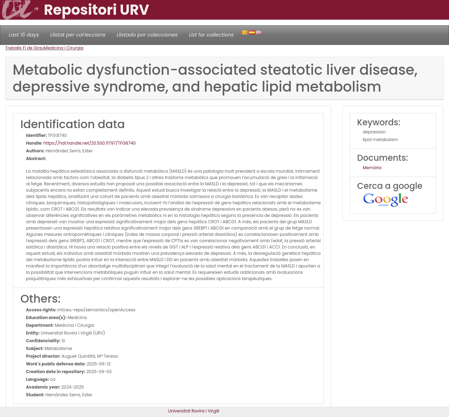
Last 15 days (24, 34)
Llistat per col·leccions (78, 34)
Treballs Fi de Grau (24, 48)
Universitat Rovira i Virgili (193, 411)
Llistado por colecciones (147, 34)
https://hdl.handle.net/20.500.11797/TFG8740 (89, 143)
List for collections (211, 34)
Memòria (372, 168)
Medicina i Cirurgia (63, 48)
